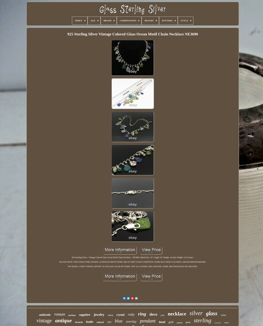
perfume (72, 315)
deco (153, 314)
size (109, 321)
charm (226, 323)
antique (63, 320)
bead (162, 322)
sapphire (84, 314)
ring (142, 313)
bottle (89, 321)
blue (119, 320)
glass (211, 313)
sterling (202, 320)
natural (100, 322)
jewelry (99, 314)
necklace (177, 313)
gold (171, 322)
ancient (179, 323)
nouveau (218, 323)
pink (162, 315)
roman (59, 314)
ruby (131, 314)
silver (196, 313)
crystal (120, 314)
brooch (79, 322)
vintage (44, 320)
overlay (131, 321)
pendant (147, 320)
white (223, 315)
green (188, 322)
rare (110, 315)
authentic (45, 314)
